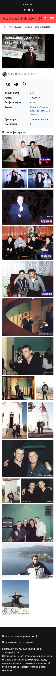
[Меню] (52, 18)
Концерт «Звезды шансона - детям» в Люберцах (40, 111)
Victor (11, 74)
